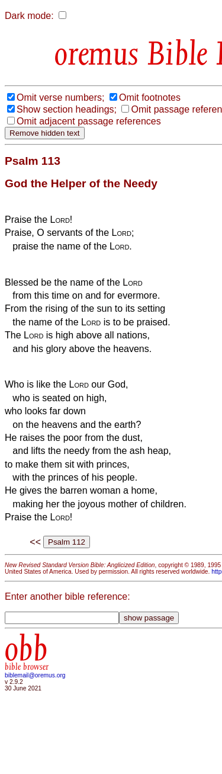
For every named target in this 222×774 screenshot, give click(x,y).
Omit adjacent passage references (89, 121)
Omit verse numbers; (60, 97)
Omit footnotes (150, 97)
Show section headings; (67, 109)
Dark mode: (29, 16)
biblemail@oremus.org (35, 675)
